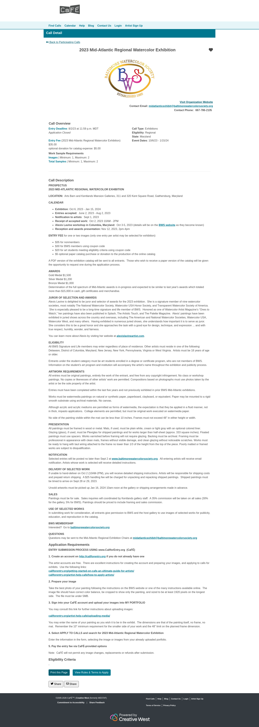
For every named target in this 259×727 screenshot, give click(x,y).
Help (82, 25)
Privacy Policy (169, 705)
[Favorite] (211, 50)
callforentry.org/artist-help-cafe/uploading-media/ (79, 615)
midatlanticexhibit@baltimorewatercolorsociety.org (181, 106)
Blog (91, 25)
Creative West (82, 698)
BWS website (167, 225)
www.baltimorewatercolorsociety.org (135, 458)
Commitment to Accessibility (71, 702)
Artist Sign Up (134, 25)
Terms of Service (153, 705)
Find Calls (55, 25)
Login (118, 25)
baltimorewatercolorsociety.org (90, 527)
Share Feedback (97, 702)
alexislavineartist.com (130, 336)
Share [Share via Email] (71, 683)
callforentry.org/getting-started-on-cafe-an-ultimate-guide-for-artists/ (91, 571)
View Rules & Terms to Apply (92, 672)
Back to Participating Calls (63, 42)
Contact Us (104, 25)
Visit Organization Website (196, 102)
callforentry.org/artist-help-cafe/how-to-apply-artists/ (81, 575)
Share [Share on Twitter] (56, 683)
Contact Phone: (184, 110)
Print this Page (59, 672)
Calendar (70, 25)
